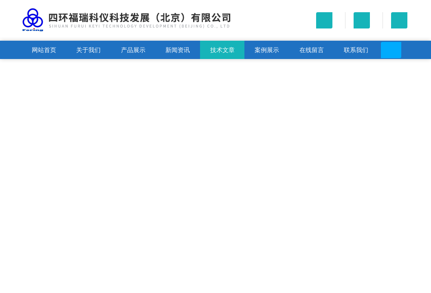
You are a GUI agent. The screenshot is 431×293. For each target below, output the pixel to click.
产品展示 (133, 49)
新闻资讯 (177, 49)
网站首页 (44, 49)
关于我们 (88, 49)
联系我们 (356, 49)
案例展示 (267, 49)
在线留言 (311, 49)
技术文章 (222, 49)
